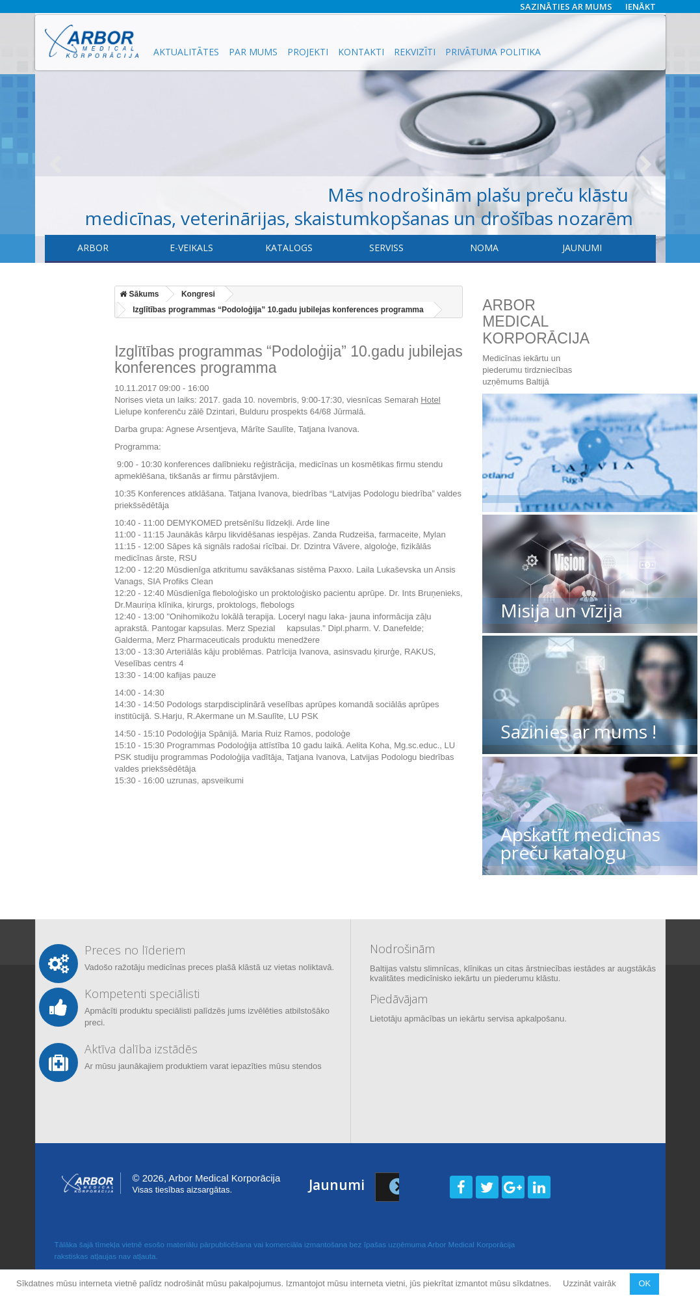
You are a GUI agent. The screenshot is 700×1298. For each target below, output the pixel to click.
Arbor (93, 247)
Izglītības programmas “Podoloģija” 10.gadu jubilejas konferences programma (278, 309)
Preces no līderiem (134, 950)
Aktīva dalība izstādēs (141, 1049)
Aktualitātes (186, 52)
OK (644, 1283)
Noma (484, 247)
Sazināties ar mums (566, 6)
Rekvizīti (414, 52)
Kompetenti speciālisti (142, 993)
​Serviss (386, 247)
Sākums (139, 294)
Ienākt (640, 6)
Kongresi (198, 294)
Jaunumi (582, 247)
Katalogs (289, 247)
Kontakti (361, 52)
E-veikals (191, 247)
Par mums (253, 52)
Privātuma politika (493, 52)
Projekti (307, 52)
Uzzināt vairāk (590, 1283)
